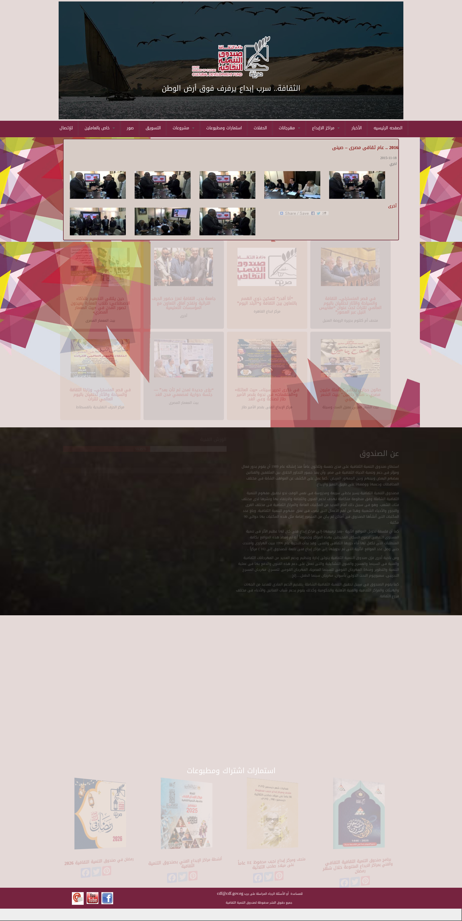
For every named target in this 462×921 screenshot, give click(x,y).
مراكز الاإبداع (326, 128)
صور (130, 128)
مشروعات (183, 128)
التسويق (153, 128)
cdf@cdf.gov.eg (230, 893)
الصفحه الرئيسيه (388, 128)
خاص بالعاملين (100, 128)
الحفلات (260, 128)
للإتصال (66, 128)
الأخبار (357, 128)
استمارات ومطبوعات (224, 128)
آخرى (392, 206)
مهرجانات (289, 128)
